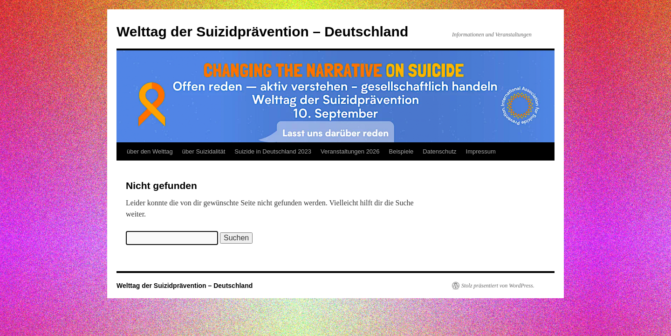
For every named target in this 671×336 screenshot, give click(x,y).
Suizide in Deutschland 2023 (272, 151)
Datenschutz (439, 151)
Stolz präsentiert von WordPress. (497, 285)
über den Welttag (150, 151)
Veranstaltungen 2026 (350, 151)
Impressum (481, 151)
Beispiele (401, 151)
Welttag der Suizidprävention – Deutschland (262, 31)
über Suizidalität (204, 151)
